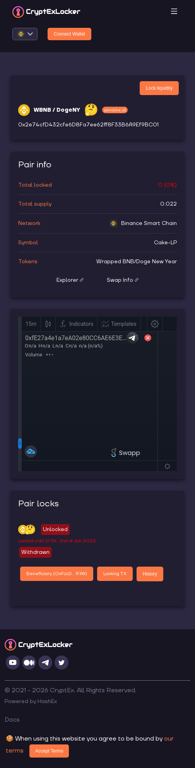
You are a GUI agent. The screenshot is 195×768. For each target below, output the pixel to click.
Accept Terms (49, 751)
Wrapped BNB (115, 261)
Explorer (70, 280)
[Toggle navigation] (174, 12)
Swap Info (123, 280)
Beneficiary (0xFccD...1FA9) (56, 574)
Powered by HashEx (31, 701)
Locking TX (115, 574)
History (150, 574)
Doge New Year (156, 261)
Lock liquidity (159, 88)
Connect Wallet (69, 34)
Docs (12, 720)
